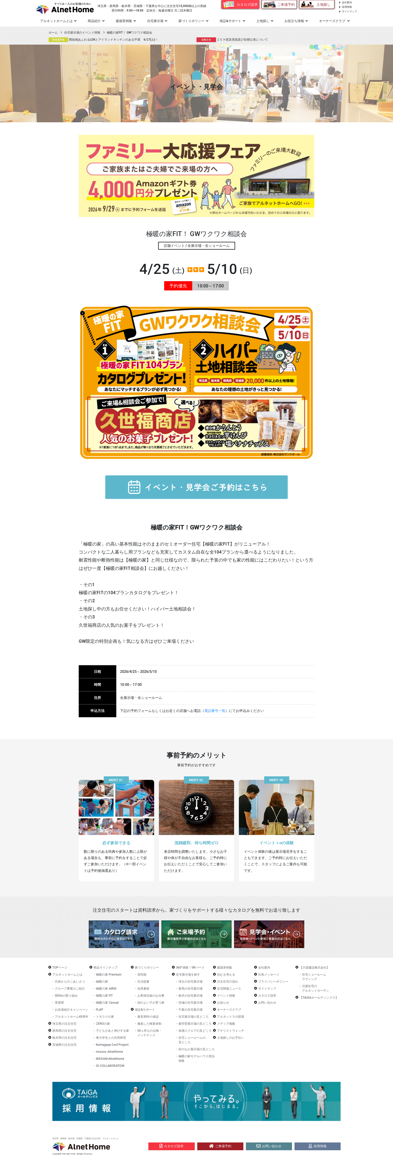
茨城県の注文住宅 (64, 1044)
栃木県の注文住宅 (64, 1037)
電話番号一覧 (214, 711)
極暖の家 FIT (104, 995)
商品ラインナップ (105, 967)
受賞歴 (59, 1002)
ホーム (53, 32)
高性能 (141, 974)
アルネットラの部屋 (230, 1016)
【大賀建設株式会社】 (315, 967)
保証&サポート (145, 1009)
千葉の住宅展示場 (190, 1009)
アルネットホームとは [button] (56, 21)
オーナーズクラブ (229, 1009)
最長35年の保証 (148, 1016)
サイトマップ (349, 11)
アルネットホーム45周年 (71, 1016)
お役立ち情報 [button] (294, 21)
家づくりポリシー (147, 967)
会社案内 (347, 2)
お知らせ (223, 1002)
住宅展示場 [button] (155, 21)
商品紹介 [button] (94, 21)
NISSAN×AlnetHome (110, 1059)
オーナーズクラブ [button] (332, 21)
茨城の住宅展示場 (190, 1002)
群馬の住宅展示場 (190, 988)
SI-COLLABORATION (110, 1066)
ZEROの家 (103, 1023)
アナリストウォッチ (230, 1030)
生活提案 (143, 981)
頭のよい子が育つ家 (150, 1002)
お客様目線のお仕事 (150, 995)
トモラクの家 (105, 1016)
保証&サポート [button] (230, 21)
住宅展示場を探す (188, 974)
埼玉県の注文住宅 (64, 1023)
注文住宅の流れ (227, 981)
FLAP (99, 1009)
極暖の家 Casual (107, 1002)
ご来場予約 (286, 5)
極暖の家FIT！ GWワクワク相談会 (129, 32)
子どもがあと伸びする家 (112, 1030)
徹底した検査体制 (149, 1023)
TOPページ (59, 967)
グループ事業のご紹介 (70, 988)
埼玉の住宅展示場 (190, 981)
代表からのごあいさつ (70, 981)
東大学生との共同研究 (111, 1037)
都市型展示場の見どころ (195, 1023)
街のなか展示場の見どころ (196, 1049)
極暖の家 (102, 981)
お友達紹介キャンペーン (71, 1009)
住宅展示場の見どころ (193, 1016)
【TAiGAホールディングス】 (319, 997)
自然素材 (143, 988)
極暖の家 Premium (109, 974)
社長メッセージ (268, 974)
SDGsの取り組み (66, 995)
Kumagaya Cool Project (112, 1044)
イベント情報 (226, 995)
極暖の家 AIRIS (106, 988)
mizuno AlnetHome (109, 1052)
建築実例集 (124, 21)
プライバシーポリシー (273, 981)
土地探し (324, 5)
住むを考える (226, 974)
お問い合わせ (267, 1002)
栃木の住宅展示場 (190, 995)
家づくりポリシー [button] (191, 21)
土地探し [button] (262, 21)
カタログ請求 (247, 5)
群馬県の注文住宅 (64, 1030)
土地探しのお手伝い (230, 1037)
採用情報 (347, 7)
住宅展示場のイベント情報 (82, 32)
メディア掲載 (226, 1023)
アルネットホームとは (67, 974)
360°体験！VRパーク (190, 967)
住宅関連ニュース (229, 988)
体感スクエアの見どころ (195, 1030)
